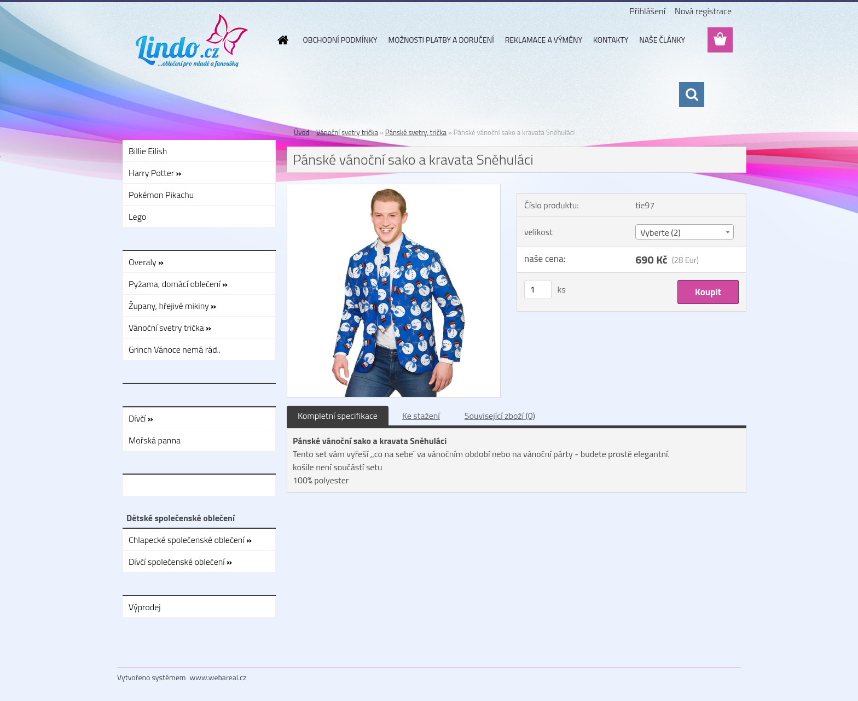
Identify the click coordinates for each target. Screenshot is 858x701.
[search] (691, 94)
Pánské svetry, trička (416, 132)
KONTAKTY (610, 39)
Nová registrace (703, 10)
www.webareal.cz (218, 677)
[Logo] (192, 40)
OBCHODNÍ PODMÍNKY (340, 39)
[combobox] (684, 231)
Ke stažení (421, 415)
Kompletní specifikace (338, 415)
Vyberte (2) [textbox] (660, 232)
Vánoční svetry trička (347, 132)
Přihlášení (647, 10)
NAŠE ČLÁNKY (662, 39)
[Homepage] (282, 39)
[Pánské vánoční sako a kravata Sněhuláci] (393, 188)
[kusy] (538, 289)
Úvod (301, 132)
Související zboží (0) (500, 415)
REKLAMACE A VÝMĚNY (543, 39)
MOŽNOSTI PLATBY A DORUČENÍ (441, 39)
